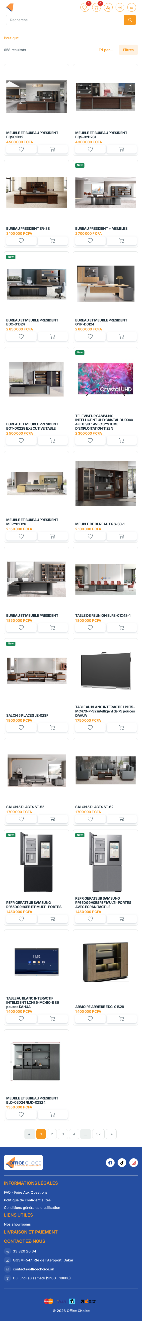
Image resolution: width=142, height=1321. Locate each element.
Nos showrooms (17, 1224)
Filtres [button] (128, 50)
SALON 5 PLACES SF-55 (25, 807)
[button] (84, 7)
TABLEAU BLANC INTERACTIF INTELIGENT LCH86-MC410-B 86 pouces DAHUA (32, 1002)
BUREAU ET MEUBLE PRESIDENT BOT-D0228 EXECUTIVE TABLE (32, 426)
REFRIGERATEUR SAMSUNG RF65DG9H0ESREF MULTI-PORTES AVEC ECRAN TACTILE (103, 902)
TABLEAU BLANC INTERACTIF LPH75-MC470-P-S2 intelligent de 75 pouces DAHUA (105, 711)
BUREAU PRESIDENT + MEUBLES (101, 228)
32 (98, 1134)
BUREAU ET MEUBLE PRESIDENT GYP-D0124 (101, 322)
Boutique (11, 38)
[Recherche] (65, 20)
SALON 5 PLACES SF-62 (94, 807)
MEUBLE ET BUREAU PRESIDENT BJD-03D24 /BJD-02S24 (32, 1100)
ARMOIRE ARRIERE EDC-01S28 (99, 1007)
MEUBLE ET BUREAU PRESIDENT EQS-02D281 (101, 135)
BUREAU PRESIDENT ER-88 (28, 228)
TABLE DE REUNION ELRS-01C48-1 (102, 615)
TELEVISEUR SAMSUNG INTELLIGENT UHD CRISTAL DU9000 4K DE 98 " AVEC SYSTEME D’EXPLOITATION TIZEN (104, 422)
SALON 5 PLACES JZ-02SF (27, 715)
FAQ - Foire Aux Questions (26, 1192)
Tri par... (106, 50)
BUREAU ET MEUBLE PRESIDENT (32, 615)
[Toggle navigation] (131, 7)
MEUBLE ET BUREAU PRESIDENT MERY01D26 (32, 522)
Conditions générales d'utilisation (32, 1207)
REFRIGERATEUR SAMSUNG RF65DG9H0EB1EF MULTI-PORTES (33, 904)
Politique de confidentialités (27, 1200)
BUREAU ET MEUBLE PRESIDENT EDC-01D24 (32, 322)
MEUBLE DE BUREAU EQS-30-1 (100, 524)
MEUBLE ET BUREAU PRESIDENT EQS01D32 (32, 135)
